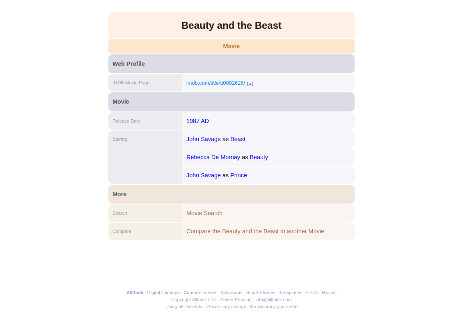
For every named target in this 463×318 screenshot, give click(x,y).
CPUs (312, 292)
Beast (237, 139)
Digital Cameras (163, 292)
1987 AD (197, 121)
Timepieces (291, 292)
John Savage (203, 139)
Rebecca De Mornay (213, 157)
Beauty (259, 157)
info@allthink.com (273, 299)
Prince (238, 175)
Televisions (231, 292)
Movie (231, 46)
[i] (250, 83)
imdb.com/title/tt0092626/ (215, 83)
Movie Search (204, 213)
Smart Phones (260, 292)
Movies (329, 292)
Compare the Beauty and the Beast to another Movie (255, 231)
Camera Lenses (200, 292)
